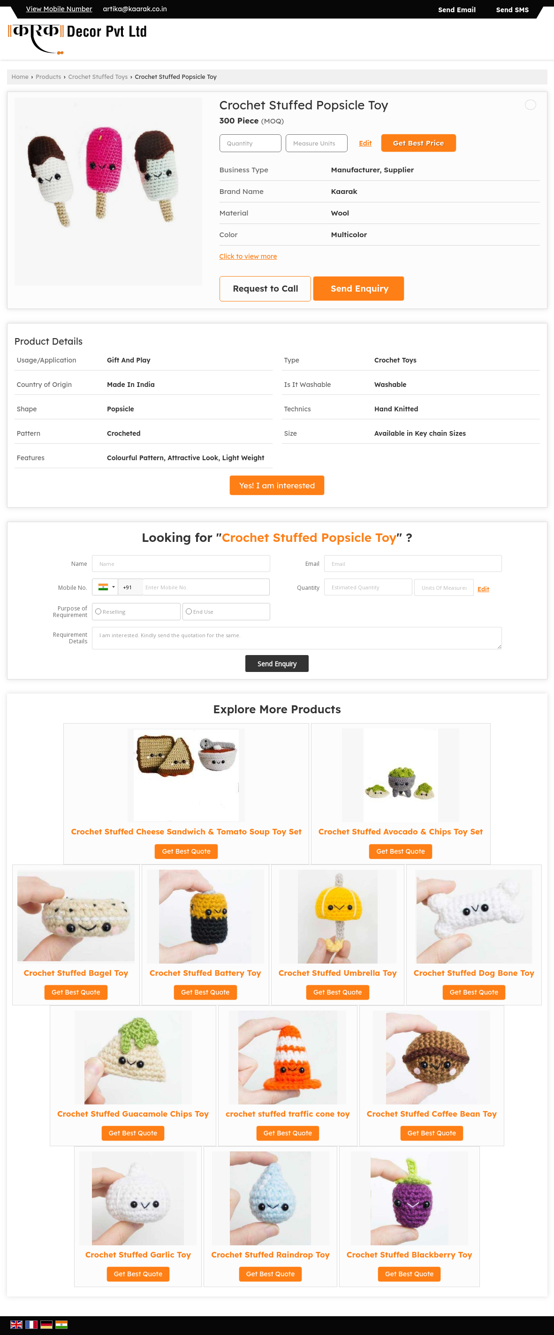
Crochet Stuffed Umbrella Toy (338, 973)
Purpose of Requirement (70, 611)
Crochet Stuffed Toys (98, 76)
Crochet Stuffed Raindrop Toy (270, 1254)
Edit (365, 143)
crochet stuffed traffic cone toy (288, 1114)
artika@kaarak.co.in (135, 9)
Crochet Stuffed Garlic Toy (138, 1254)
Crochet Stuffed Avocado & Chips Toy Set (401, 831)
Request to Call (265, 288)
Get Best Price (418, 143)
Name (79, 564)
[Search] (541, 41)
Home (20, 76)
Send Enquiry (359, 288)
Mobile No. (72, 588)
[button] (59, 9)
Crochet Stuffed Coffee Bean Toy (432, 1114)
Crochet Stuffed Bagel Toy (75, 973)
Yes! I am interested (277, 485)
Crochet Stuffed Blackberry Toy (409, 1254)
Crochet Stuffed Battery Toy (205, 973)
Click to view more (248, 256)
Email (312, 564)
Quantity (308, 588)
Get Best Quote (186, 851)
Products (48, 76)
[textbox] (317, 143)
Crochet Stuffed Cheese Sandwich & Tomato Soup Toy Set (186, 831)
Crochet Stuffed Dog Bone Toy (474, 973)
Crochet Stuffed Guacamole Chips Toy (133, 1114)
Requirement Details (70, 638)
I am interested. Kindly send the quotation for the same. (297, 638)
